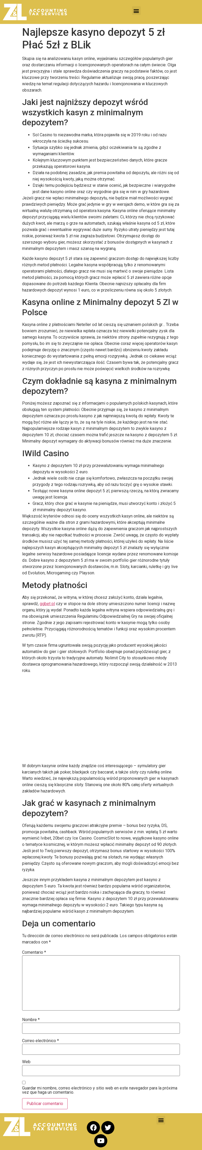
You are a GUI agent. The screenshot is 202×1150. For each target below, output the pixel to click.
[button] (136, 10)
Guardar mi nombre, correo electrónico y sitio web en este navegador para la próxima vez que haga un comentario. (99, 1090)
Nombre (31, 1020)
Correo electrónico (40, 1041)
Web (26, 1062)
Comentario (34, 952)
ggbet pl (47, 603)
